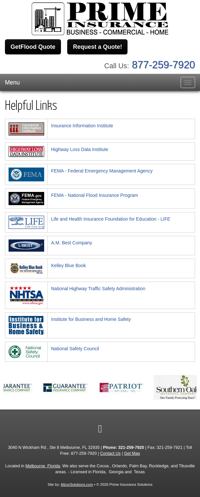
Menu (12, 82)
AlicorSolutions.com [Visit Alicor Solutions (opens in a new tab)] (77, 484)
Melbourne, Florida (42, 466)
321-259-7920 (131, 447)
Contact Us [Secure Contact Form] (110, 453)
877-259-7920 (163, 65)
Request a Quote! (97, 47)
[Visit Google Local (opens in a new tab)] (100, 429)
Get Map (132, 453)
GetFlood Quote (33, 47)
